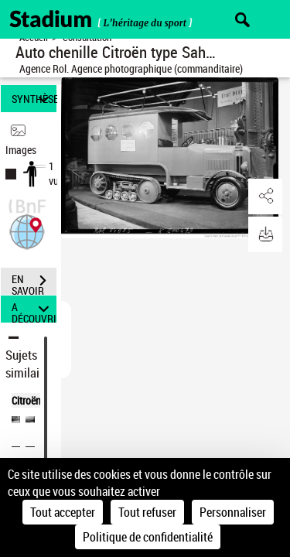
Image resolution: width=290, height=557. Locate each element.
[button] (27, 230)
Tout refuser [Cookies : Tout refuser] (147, 512)
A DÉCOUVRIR (34, 309)
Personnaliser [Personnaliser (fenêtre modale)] (233, 512)
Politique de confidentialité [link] (148, 536)
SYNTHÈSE (34, 98)
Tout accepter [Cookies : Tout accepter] (62, 512)
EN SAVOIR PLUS (34, 282)
